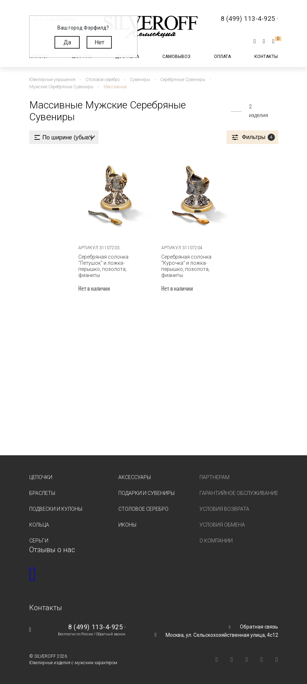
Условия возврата (224, 509)
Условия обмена (222, 525)
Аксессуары (134, 477)
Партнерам (214, 477)
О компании (216, 541)
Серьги (38, 541)
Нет (99, 42)
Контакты (266, 56)
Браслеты (42, 493)
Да (67, 42)
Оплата (222, 56)
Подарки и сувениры (146, 493)
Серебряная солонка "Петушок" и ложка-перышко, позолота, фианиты (103, 266)
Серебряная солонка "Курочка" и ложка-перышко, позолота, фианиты (186, 266)
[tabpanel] (112, 195)
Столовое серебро (143, 509)
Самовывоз (176, 56)
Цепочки (40, 477)
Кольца (39, 525)
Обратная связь (259, 627)
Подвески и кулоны (55, 509)
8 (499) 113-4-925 (95, 627)
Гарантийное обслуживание (238, 493)
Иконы (127, 525)
